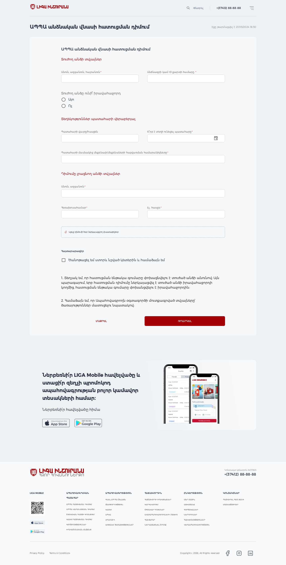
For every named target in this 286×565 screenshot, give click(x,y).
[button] (143, 232)
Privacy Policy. (37, 553)
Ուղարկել (185, 321)
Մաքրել (101, 321)
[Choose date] (186, 138)
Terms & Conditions (59, 553)
